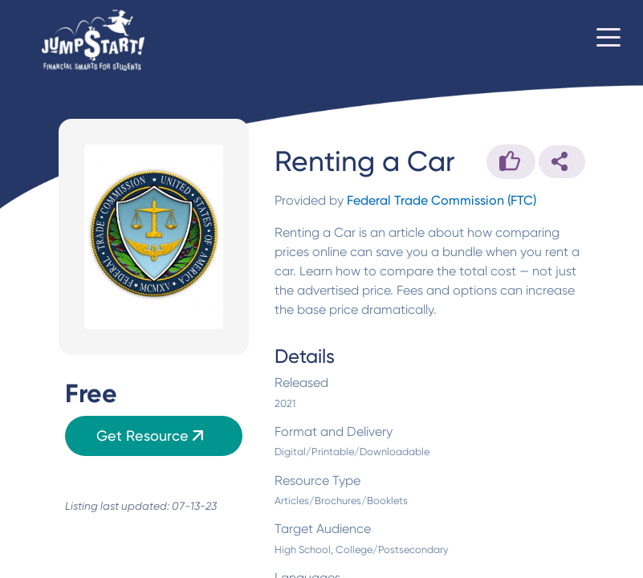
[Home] (93, 40)
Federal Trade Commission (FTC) (441, 200)
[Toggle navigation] (608, 40)
